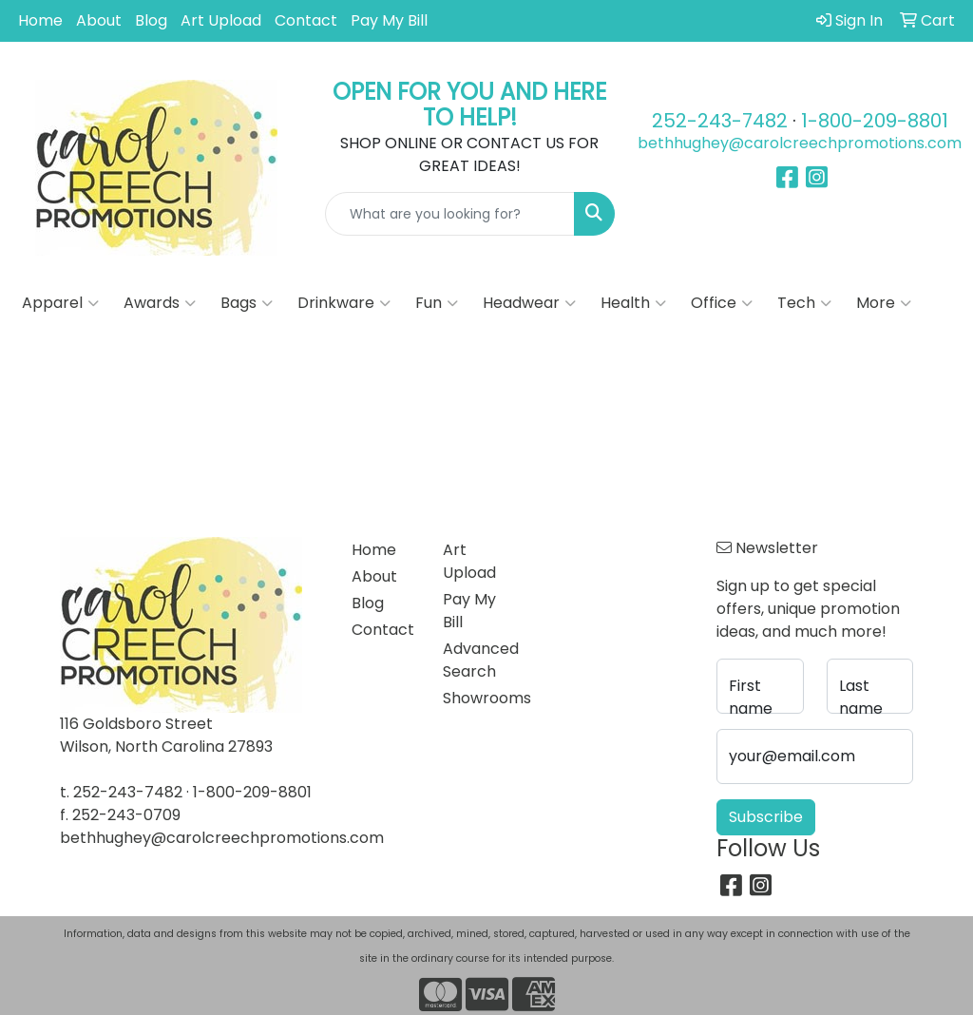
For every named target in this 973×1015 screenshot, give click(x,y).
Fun (436, 303)
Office (722, 303)
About (99, 20)
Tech (804, 303)
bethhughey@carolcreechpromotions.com (800, 143)
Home (40, 20)
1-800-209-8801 (874, 120)
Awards (160, 303)
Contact (306, 20)
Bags (246, 303)
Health (633, 303)
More (883, 303)
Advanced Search (477, 660)
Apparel (60, 303)
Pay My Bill (389, 20)
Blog (151, 20)
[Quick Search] (450, 214)
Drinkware (344, 303)
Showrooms (477, 698)
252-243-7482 (720, 120)
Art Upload (221, 20)
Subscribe (766, 817)
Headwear (529, 303)
